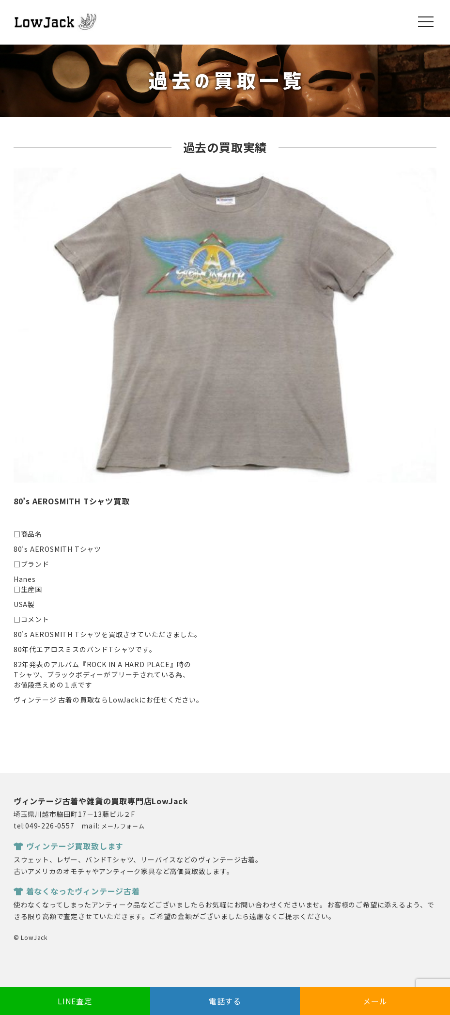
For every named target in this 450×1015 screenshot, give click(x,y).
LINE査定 (75, 1001)
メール (375, 1001)
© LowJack (30, 937)
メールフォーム (123, 826)
